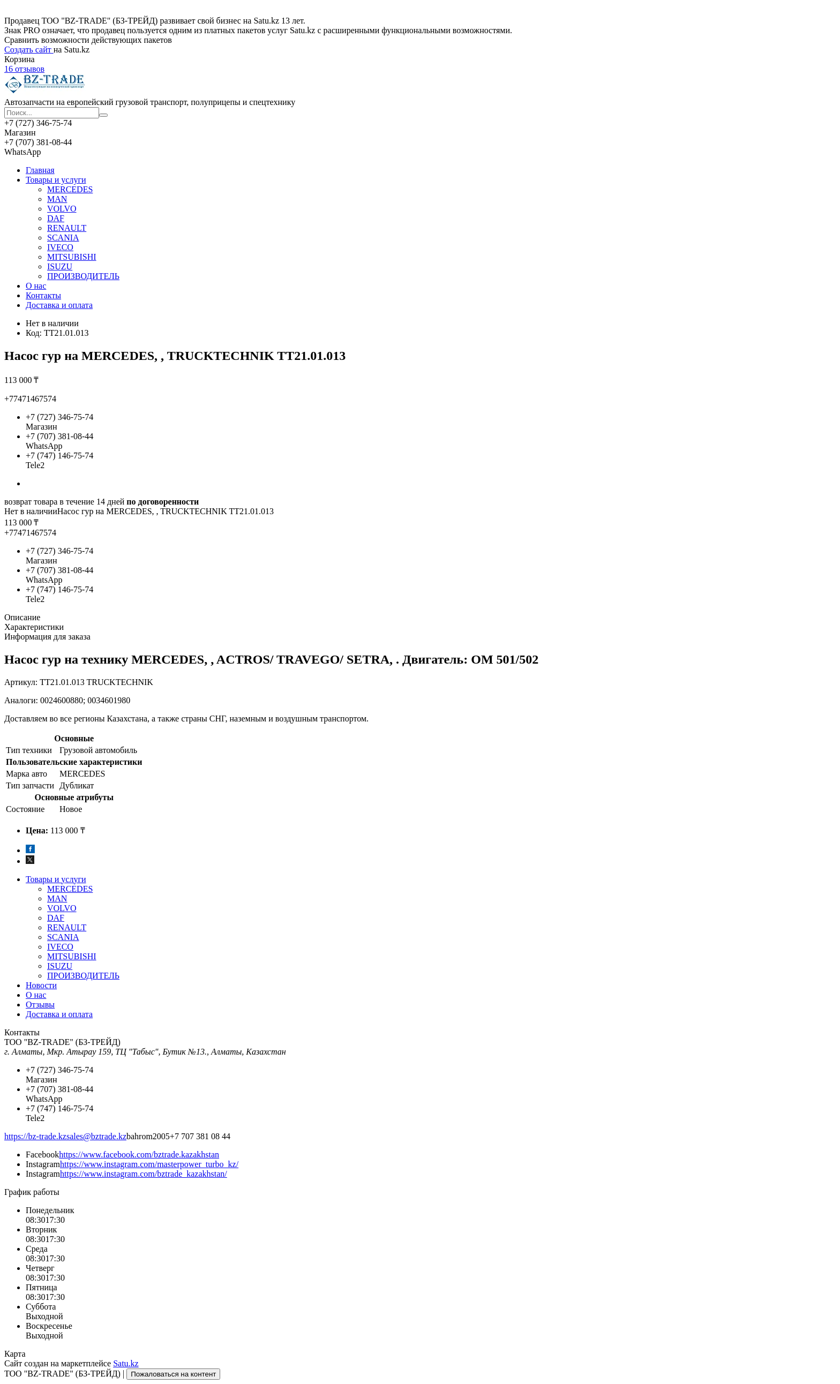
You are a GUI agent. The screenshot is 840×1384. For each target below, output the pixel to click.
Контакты (43, 295)
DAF (55, 218)
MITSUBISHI (71, 256)
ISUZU (59, 266)
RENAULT (66, 227)
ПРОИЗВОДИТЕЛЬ (83, 276)
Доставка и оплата (59, 305)
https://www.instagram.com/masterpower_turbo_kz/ (149, 1164)
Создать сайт (29, 49)
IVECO (60, 247)
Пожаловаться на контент (173, 1374)
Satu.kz (126, 1363)
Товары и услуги (56, 179)
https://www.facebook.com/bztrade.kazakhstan (139, 1154)
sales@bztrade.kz (96, 1136)
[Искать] (103, 115)
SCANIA (63, 237)
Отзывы (40, 1004)
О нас (36, 285)
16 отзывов (24, 68)
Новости (41, 985)
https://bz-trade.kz (35, 1136)
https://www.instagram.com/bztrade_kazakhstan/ (143, 1173)
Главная (40, 170)
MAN (57, 199)
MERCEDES (70, 189)
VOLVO (62, 208)
